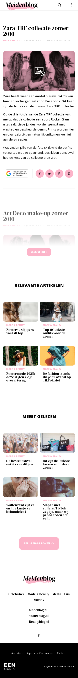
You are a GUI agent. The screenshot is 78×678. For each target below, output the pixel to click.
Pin (59, 173)
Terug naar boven (37, 543)
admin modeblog (60, 40)
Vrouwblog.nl (38, 616)
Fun (67, 594)
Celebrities (16, 594)
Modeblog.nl (38, 610)
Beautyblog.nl (39, 621)
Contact (61, 653)
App (69, 173)
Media (56, 594)
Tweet (49, 173)
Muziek (39, 600)
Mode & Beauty (11, 40)
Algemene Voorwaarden (40, 653)
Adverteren (17, 653)
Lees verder (39, 252)
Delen (40, 173)
